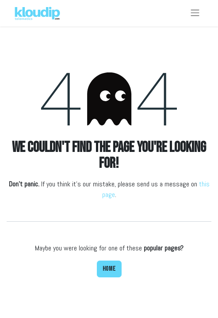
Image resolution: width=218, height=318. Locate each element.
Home (109, 269)
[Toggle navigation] (195, 13)
